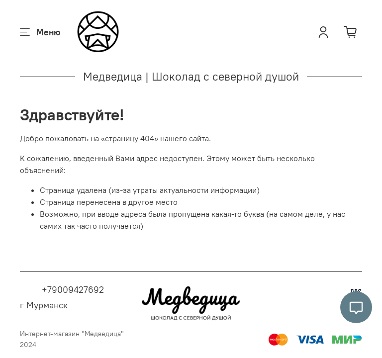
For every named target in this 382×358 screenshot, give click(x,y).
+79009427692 (73, 289)
